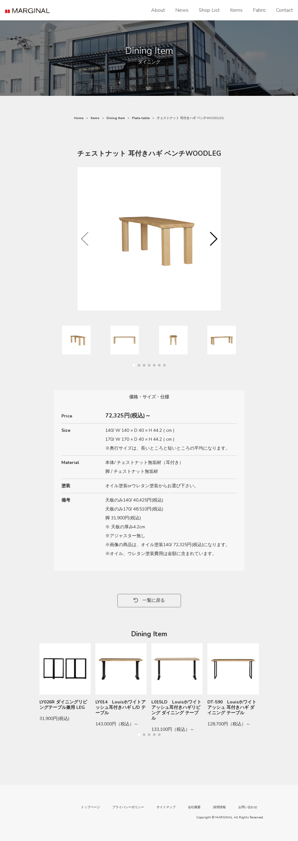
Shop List (209, 10)
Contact (284, 10)
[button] (213, 239)
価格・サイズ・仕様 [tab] (149, 397)
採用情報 (219, 807)
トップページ (90, 807)
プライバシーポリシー (128, 807)
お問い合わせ (247, 807)
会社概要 (194, 807)
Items (236, 10)
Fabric (259, 10)
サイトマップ (166, 807)
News (182, 10)
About (158, 10)
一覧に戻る (149, 600)
